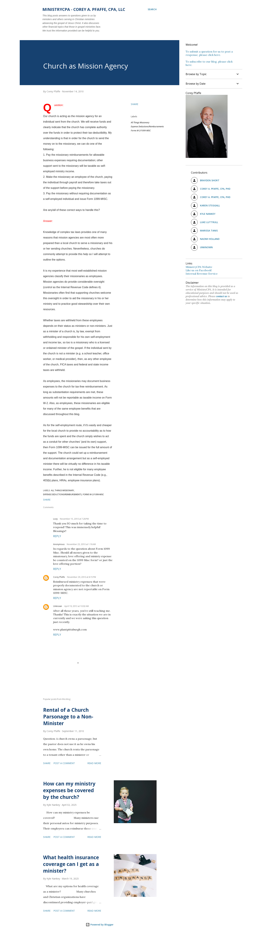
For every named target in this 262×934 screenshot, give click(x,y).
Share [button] (134, 104)
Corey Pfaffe (59, 577)
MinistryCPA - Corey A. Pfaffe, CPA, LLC (83, 9)
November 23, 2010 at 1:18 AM (81, 544)
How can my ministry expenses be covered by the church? (69, 790)
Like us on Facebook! (199, 270)
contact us (221, 296)
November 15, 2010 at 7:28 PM (74, 518)
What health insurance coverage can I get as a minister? (71, 864)
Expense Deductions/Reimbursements (147, 126)
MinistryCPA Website (199, 267)
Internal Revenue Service (202, 273)
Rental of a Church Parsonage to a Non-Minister (68, 716)
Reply (57, 536)
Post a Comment (64, 763)
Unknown (57, 606)
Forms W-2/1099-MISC (141, 130)
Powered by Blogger (99, 924)
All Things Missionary (140, 122)
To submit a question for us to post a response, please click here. (209, 53)
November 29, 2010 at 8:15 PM (81, 577)
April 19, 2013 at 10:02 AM (76, 606)
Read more (94, 763)
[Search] (152, 9)
